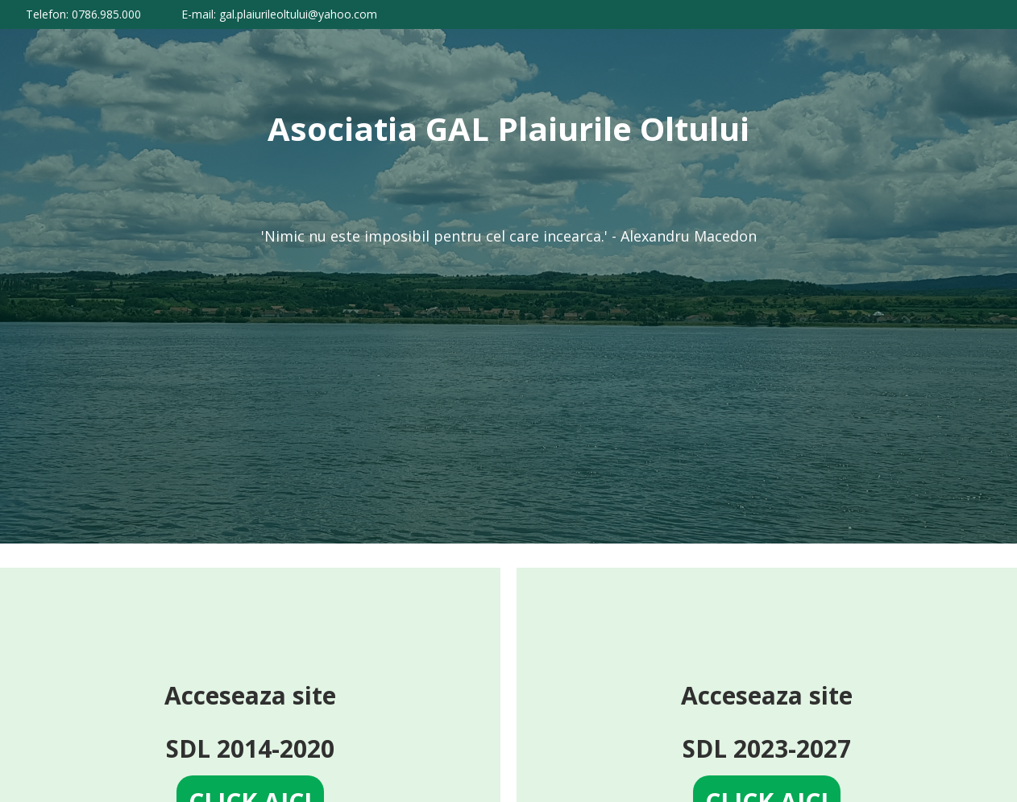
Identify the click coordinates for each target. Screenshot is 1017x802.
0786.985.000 (106, 14)
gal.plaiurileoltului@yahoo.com (298, 14)
